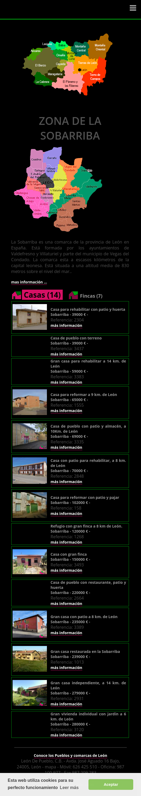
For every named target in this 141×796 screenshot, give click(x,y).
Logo (36, 10)
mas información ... (29, 282)
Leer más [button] (69, 787)
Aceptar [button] (111, 784)
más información (66, 325)
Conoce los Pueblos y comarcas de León (70, 755)
